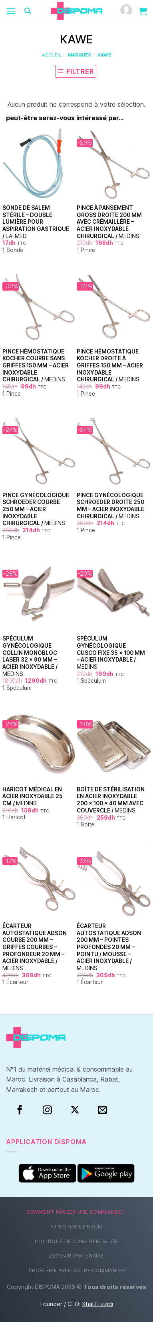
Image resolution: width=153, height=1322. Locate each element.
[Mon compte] (126, 10)
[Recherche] (27, 11)
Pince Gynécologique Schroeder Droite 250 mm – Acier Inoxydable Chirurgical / (110, 505)
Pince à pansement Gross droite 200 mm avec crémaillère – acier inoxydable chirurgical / (109, 222)
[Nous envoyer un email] (102, 1110)
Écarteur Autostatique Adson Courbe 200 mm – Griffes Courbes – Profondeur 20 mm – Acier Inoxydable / (34, 947)
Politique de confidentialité (76, 1241)
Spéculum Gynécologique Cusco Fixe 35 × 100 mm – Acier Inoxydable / (111, 652)
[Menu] (11, 11)
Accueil (51, 55)
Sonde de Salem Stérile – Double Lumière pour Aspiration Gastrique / (35, 222)
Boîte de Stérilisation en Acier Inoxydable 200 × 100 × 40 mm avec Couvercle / (111, 800)
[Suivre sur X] (74, 1110)
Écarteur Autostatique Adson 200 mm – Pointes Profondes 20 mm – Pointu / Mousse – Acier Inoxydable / (109, 947)
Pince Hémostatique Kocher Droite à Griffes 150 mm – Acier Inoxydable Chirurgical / (110, 365)
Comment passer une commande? (75, 1212)
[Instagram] (47, 1110)
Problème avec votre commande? (78, 1270)
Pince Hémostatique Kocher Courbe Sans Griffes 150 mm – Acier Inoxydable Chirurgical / (35, 365)
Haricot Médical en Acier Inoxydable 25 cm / (32, 796)
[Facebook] (19, 1110)
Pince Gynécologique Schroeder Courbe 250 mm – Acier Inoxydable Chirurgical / (35, 509)
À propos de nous (76, 1227)
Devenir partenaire (76, 1256)
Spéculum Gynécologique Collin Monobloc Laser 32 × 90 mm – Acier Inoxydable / (30, 656)
